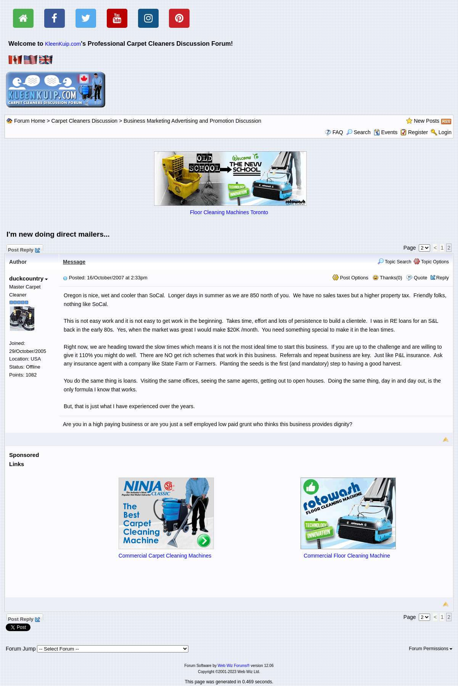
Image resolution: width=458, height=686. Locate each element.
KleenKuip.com (63, 44)
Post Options (350, 277)
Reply (442, 277)
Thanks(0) (387, 277)
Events (386, 132)
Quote (420, 277)
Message (74, 262)
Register (418, 132)
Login (445, 132)
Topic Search (394, 261)
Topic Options (431, 261)
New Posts (426, 121)
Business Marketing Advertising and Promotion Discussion (192, 121)
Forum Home (29, 121)
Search (358, 132)
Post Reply (23, 249)
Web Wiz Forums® (234, 666)
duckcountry (28, 278)
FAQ (338, 132)
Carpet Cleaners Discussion (84, 121)
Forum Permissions (430, 648)
